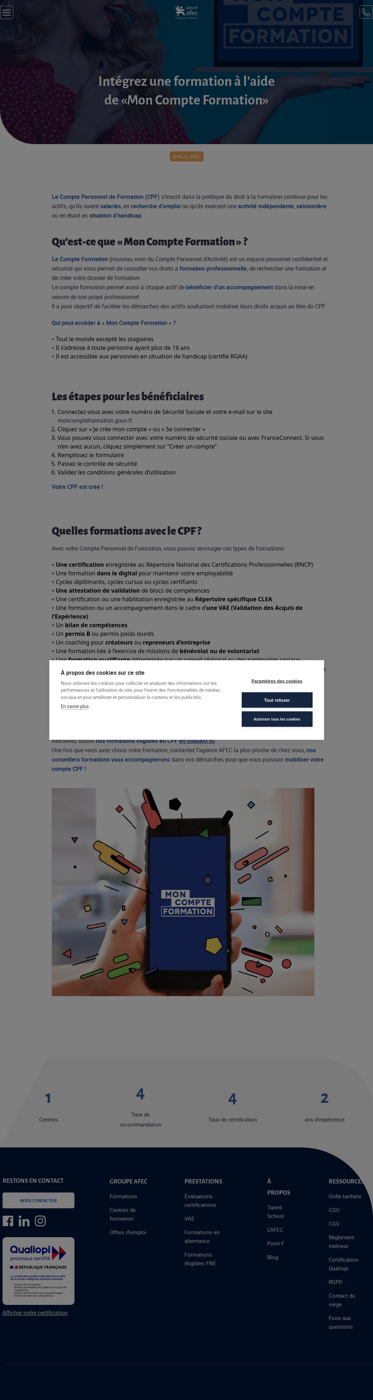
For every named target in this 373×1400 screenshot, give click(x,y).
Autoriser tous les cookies (277, 719)
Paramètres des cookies (277, 680)
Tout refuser (277, 700)
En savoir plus (75, 706)
